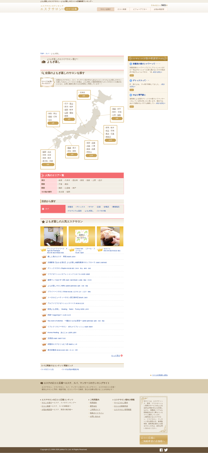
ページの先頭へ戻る (160, 375)
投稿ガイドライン (97, 413)
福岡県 (68, 286)
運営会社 (93, 406)
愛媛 (69, 148)
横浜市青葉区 (57, 252)
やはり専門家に (139, 95)
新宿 (82, 180)
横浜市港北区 (113, 250)
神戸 (74, 188)
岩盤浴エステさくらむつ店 (58, 344)
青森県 (71, 344)
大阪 (88, 146)
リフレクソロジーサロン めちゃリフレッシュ (66, 327)
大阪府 (67, 280)
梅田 (60, 188)
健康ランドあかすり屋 (56, 280)
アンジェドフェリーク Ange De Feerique (57, 250)
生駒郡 (88, 274)
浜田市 (73, 256)
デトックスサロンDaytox (57, 268)
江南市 (86, 297)
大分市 (69, 315)
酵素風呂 (116, 207)
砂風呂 (106, 207)
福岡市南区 (90, 321)
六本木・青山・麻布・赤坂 (83, 268)
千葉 (112, 134)
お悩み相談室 (159, 9)
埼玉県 (77, 252)
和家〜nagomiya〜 (55, 315)
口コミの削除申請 (121, 406)
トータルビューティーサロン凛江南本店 (63, 297)
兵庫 (93, 149)
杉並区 (63, 350)
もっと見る (117, 356)
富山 (71, 104)
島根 (50, 117)
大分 (49, 152)
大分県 (64, 315)
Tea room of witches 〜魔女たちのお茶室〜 (64, 321)
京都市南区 (103, 262)
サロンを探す (105, 9)
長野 (66, 110)
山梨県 (70, 332)
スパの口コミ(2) (47, 369)
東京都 (69, 268)
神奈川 (108, 137)
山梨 (66, 113)
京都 (93, 143)
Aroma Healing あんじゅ (57, 332)
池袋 (88, 180)
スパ (47, 209)
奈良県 (83, 274)
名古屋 (61, 192)
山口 (50, 120)
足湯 (99, 207)
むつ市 (75, 344)
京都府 (98, 262)
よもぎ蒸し (89, 211)
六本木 (67, 180)
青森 (114, 109)
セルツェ (107, 249)
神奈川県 (49, 252)
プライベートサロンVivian (58, 292)
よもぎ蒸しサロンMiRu (56, 286)
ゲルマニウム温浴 (75, 211)
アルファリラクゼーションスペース (61, 303)
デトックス (80, 207)
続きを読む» (157, 72)
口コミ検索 (122, 9)
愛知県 (81, 297)
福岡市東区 (73, 286)
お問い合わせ (95, 416)
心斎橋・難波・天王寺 (85, 280)
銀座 (60, 180)
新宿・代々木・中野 (72, 350)
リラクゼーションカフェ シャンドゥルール (64, 274)
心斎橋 (67, 188)
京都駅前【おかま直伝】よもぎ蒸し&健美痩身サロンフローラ (71, 262)
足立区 (82, 303)
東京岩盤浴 (52, 350)
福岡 (44, 152)
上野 (94, 180)
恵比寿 (75, 180)
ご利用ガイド (95, 410)
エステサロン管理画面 (122, 410)
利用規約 (93, 403)
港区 (73, 268)
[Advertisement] (104, 32)
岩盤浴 (70, 207)
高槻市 (91, 326)
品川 (100, 180)
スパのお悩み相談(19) (70, 369)
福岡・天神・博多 (82, 286)
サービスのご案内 (121, 403)
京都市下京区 (62, 338)
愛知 (71, 113)
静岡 (66, 116)
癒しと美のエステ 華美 (57, 257)
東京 (107, 134)
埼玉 (107, 131)
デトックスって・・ (141, 80)
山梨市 (74, 332)
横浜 (66, 184)
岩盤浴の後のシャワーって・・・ (147, 64)
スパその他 (101, 211)
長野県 (82, 309)
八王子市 (75, 291)
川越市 (82, 252)
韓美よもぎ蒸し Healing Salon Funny (64, 309)
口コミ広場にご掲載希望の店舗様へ (153, 440)
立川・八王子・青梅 (84, 291)
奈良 (88, 149)
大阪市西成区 (74, 280)
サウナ (91, 207)
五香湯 (50, 338)
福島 (119, 115)
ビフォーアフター (140, 9)
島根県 (69, 256)
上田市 (87, 309)
